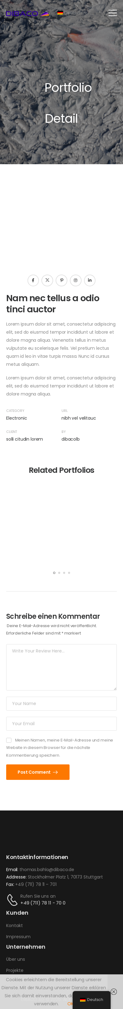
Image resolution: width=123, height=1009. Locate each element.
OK (70, 1004)
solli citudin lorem (24, 439)
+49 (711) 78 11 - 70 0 (43, 903)
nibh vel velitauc (79, 418)
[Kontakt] (13, 900)
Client (11, 432)
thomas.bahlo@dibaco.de (46, 869)
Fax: (10, 884)
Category (15, 410)
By (64, 432)
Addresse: (16, 877)
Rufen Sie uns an (38, 896)
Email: (12, 869)
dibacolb (71, 439)
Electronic (16, 418)
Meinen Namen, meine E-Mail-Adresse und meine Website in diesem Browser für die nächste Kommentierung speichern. (59, 747)
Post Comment (34, 772)
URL (65, 410)
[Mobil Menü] (112, 13)
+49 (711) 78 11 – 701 (35, 884)
